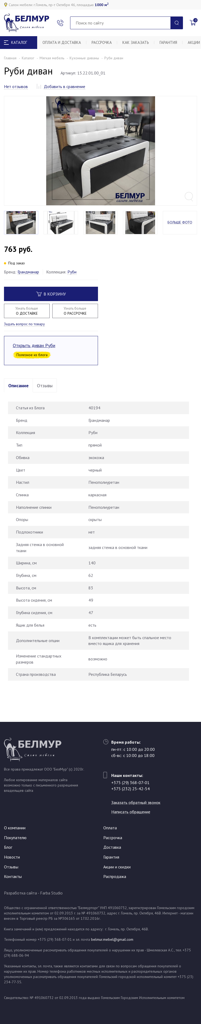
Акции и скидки (117, 866)
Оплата (110, 827)
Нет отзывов (16, 86)
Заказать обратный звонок (135, 802)
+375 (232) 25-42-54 (130, 788)
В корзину (51, 294)
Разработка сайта (20, 893)
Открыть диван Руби (34, 345)
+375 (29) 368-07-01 (130, 782)
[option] (100, 150)
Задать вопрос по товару (24, 324)
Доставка (112, 847)
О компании (14, 827)
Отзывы (45, 385)
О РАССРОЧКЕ (75, 310)
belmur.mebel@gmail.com (112, 939)
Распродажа (114, 876)
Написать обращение (130, 811)
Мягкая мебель (52, 58)
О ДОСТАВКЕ (27, 310)
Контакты (13, 876)
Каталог (28, 58)
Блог (8, 847)
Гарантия (168, 42)
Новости (12, 857)
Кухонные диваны (84, 58)
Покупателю (15, 837)
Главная (10, 58)
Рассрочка (102, 42)
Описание (18, 385)
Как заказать (135, 42)
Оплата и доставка (61, 42)
